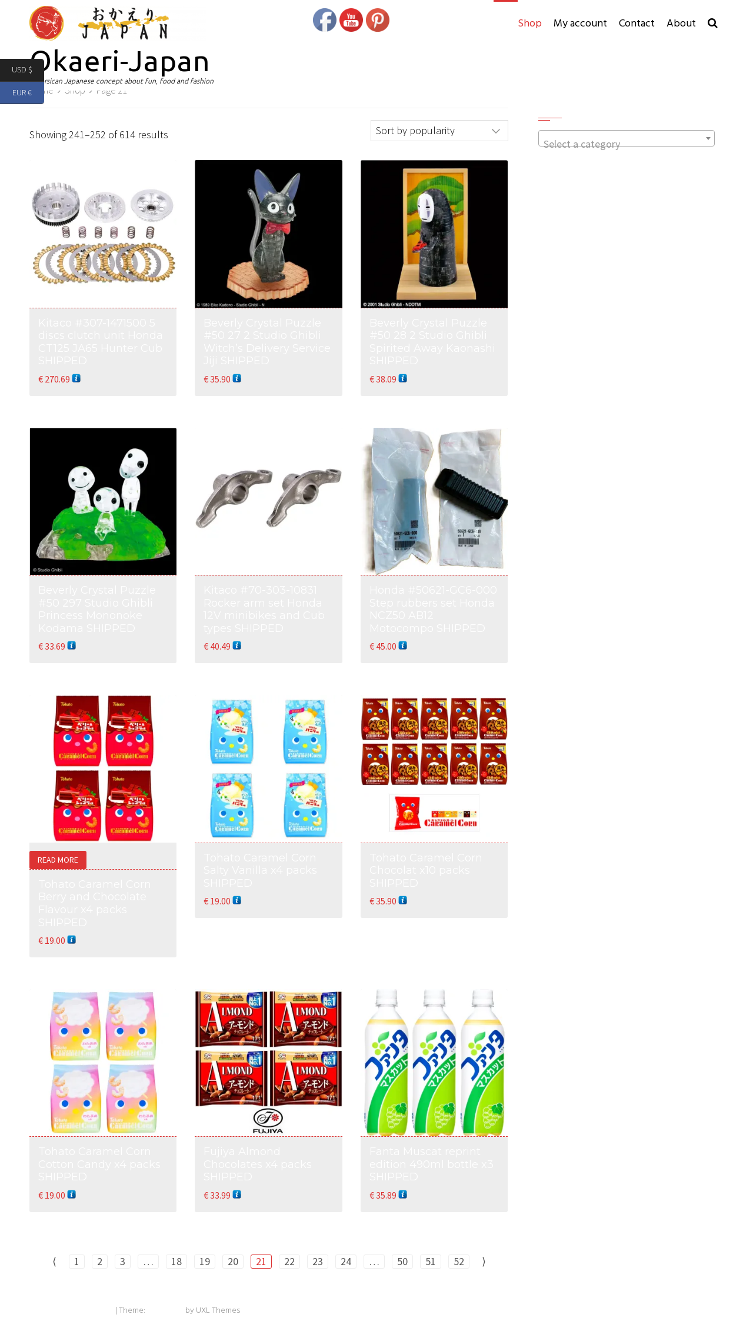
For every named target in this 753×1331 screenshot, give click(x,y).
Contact (637, 23)
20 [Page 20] (233, 1261)
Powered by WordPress (71, 1310)
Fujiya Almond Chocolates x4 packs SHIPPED (258, 1164)
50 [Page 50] (402, 1261)
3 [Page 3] (122, 1261)
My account (580, 23)
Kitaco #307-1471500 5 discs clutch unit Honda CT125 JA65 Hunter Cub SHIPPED (100, 342)
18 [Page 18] (176, 1261)
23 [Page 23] (317, 1261)
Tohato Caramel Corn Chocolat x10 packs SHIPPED (425, 870)
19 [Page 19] (204, 1261)
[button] (713, 24)
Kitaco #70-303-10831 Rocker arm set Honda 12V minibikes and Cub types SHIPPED (264, 609)
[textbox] (626, 144)
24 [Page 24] (346, 1261)
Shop (530, 23)
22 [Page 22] (289, 1261)
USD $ (28, 70)
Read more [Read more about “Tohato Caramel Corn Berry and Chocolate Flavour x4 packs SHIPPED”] (58, 859)
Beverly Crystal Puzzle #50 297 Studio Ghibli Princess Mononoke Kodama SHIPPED (97, 609)
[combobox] (626, 138)
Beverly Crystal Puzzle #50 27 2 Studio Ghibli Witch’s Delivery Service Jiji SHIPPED (267, 342)
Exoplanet (165, 1310)
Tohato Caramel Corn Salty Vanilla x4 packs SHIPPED (260, 870)
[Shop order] (439, 130)
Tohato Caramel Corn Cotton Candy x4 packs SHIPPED (99, 1164)
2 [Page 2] (99, 1261)
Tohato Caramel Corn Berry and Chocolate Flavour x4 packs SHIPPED (94, 903)
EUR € (28, 93)
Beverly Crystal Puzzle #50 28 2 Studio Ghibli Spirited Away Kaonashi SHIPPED (432, 342)
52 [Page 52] (459, 1261)
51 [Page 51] (430, 1261)
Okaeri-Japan (119, 60)
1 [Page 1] (76, 1261)
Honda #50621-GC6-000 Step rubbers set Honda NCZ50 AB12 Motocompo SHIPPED (433, 609)
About (681, 23)
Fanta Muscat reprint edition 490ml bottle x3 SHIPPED (431, 1164)
